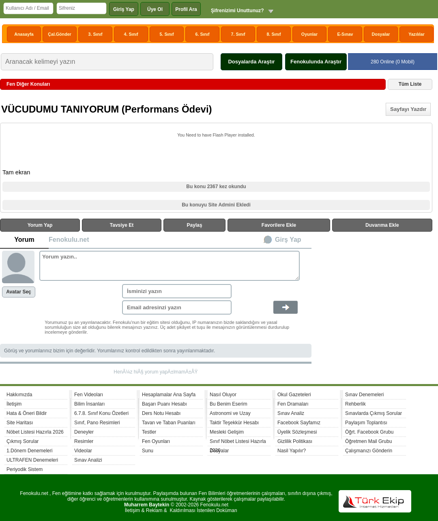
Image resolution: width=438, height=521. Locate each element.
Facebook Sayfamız (298, 422)
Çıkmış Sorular (22, 441)
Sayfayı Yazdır (408, 109)
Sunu (147, 451)
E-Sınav (345, 34)
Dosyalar (380, 34)
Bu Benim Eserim (228, 404)
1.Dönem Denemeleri (29, 451)
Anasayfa (23, 34)
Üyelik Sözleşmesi (297, 432)
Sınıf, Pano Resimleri (97, 422)
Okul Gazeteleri (294, 394)
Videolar (83, 451)
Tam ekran (16, 172)
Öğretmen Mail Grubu (368, 441)
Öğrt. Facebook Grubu (369, 432)
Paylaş (194, 225)
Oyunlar (309, 34)
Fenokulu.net (69, 239)
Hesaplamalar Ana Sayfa (168, 394)
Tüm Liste (410, 84)
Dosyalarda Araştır (251, 62)
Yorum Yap (40, 225)
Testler (149, 432)
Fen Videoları (88, 394)
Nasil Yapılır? (291, 451)
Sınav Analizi (88, 460)
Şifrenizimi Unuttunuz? (237, 10)
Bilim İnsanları (89, 404)
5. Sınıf (167, 34)
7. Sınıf (238, 34)
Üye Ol (155, 9)
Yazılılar (416, 34)
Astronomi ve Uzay (230, 413)
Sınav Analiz (290, 413)
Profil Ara (186, 9)
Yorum (24, 239)
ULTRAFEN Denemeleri (32, 460)
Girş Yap (288, 239)
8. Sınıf (274, 34)
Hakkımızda (19, 394)
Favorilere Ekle (279, 225)
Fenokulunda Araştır (315, 62)
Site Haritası (19, 422)
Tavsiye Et (121, 225)
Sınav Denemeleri (364, 394)
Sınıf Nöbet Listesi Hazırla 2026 (238, 442)
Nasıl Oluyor (223, 394)
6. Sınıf (202, 34)
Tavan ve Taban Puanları (168, 422)
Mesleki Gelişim (227, 432)
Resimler (83, 441)
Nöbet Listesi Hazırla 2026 (35, 432)
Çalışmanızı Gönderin (368, 451)
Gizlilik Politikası (294, 441)
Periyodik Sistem (24, 469)
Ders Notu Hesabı (161, 413)
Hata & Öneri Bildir (26, 413)
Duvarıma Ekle (382, 225)
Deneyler (84, 432)
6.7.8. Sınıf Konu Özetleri (101, 413)
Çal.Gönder (59, 34)
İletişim (13, 404)
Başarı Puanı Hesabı (164, 404)
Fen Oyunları (156, 441)
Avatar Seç (18, 292)
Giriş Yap (123, 9)
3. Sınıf (95, 34)
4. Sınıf (131, 34)
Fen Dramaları (293, 404)
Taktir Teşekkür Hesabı (234, 422)
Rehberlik (355, 404)
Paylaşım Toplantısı (366, 422)
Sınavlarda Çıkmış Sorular (373, 413)
